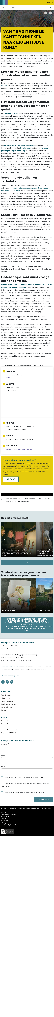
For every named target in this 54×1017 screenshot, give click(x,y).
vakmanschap (28, 449)
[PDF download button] (45, 12)
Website (9, 377)
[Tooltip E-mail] (51, 765)
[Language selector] (5, 7)
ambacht (10, 449)
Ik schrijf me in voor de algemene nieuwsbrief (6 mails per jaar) (22, 777)
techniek (18, 449)
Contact (11, 479)
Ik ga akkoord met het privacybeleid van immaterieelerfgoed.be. (22, 792)
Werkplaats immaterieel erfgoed (11, 667)
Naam (3, 755)
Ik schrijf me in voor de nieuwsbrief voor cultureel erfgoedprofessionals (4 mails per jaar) (25, 784)
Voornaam (4, 744)
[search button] (51, 7)
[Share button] (50, 12)
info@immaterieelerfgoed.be (10, 676)
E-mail (3, 766)
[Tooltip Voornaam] (51, 743)
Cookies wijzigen (47, 808)
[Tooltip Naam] (51, 754)
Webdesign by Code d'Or (8, 825)
